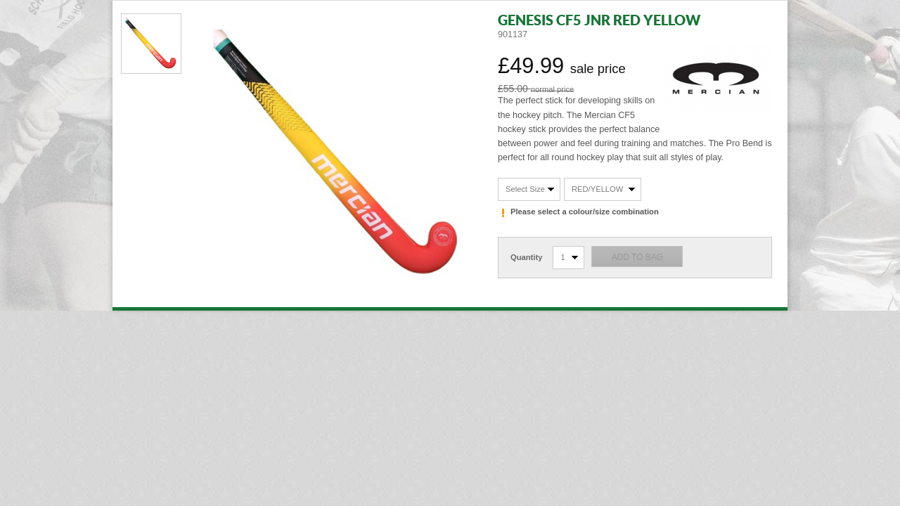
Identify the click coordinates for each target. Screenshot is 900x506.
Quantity (526, 257)
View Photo (151, 43)
